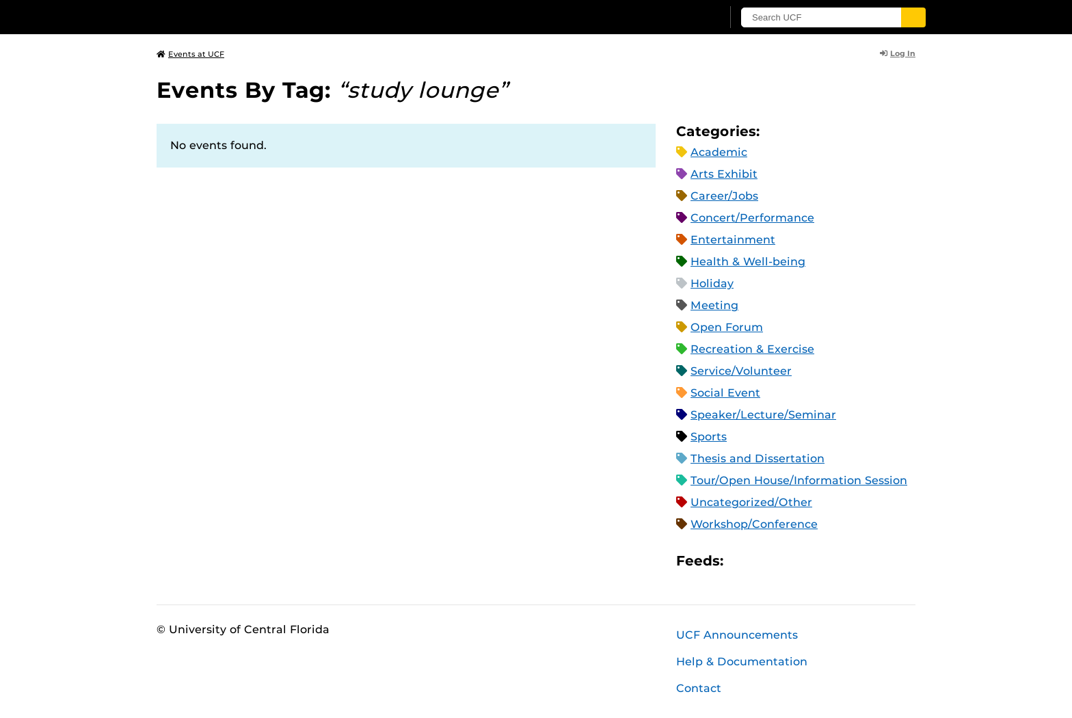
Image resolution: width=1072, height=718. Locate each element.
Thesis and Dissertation (758, 458)
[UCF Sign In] (678, 17)
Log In (897, 53)
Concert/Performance (752, 217)
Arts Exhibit (724, 174)
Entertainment (733, 239)
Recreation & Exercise (752, 349)
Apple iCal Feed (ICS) (741, 560)
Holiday (712, 283)
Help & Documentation (741, 661)
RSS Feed (787, 560)
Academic (719, 152)
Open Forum (727, 327)
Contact (698, 688)
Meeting (714, 305)
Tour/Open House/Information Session (799, 480)
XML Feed (810, 560)
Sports (709, 436)
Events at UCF (190, 54)
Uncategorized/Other (751, 502)
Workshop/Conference (754, 524)
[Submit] (913, 17)
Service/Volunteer (741, 370)
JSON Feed (834, 560)
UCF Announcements (737, 634)
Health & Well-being (748, 261)
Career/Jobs (724, 195)
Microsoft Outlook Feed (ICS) (764, 560)
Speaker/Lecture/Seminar (763, 414)
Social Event (725, 392)
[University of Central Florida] (256, 16)
